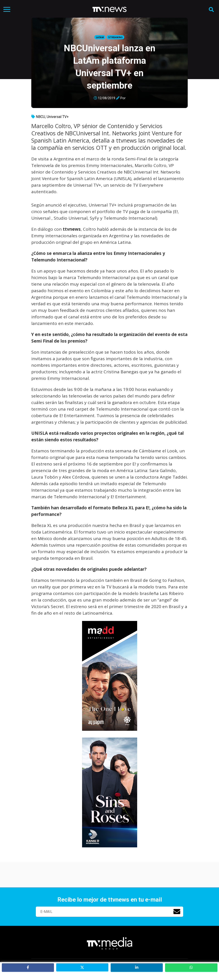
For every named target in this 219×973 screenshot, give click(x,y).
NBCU (40, 117)
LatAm (100, 37)
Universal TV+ (58, 117)
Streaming (115, 37)
